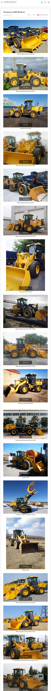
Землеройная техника (7, 15)
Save (27, 50)
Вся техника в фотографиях (10, 2)
